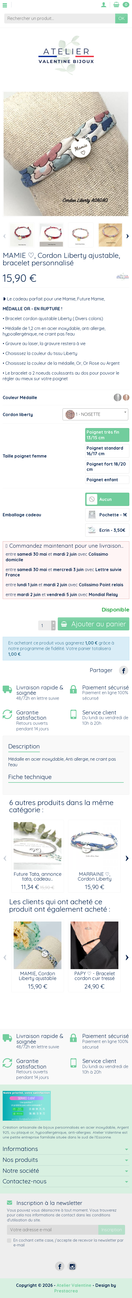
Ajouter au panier (93, 623)
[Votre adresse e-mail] (52, 1230)
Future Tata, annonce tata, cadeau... (37, 876)
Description (24, 746)
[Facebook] (59, 1266)
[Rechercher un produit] (59, 18)
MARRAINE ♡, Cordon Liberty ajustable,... (94, 879)
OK (121, 18)
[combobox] (95, 414)
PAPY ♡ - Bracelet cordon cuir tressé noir (94, 978)
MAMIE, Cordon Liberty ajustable (37, 975)
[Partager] (123, 670)
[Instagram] (72, 1266)
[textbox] (95, 415)
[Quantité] (44, 625)
